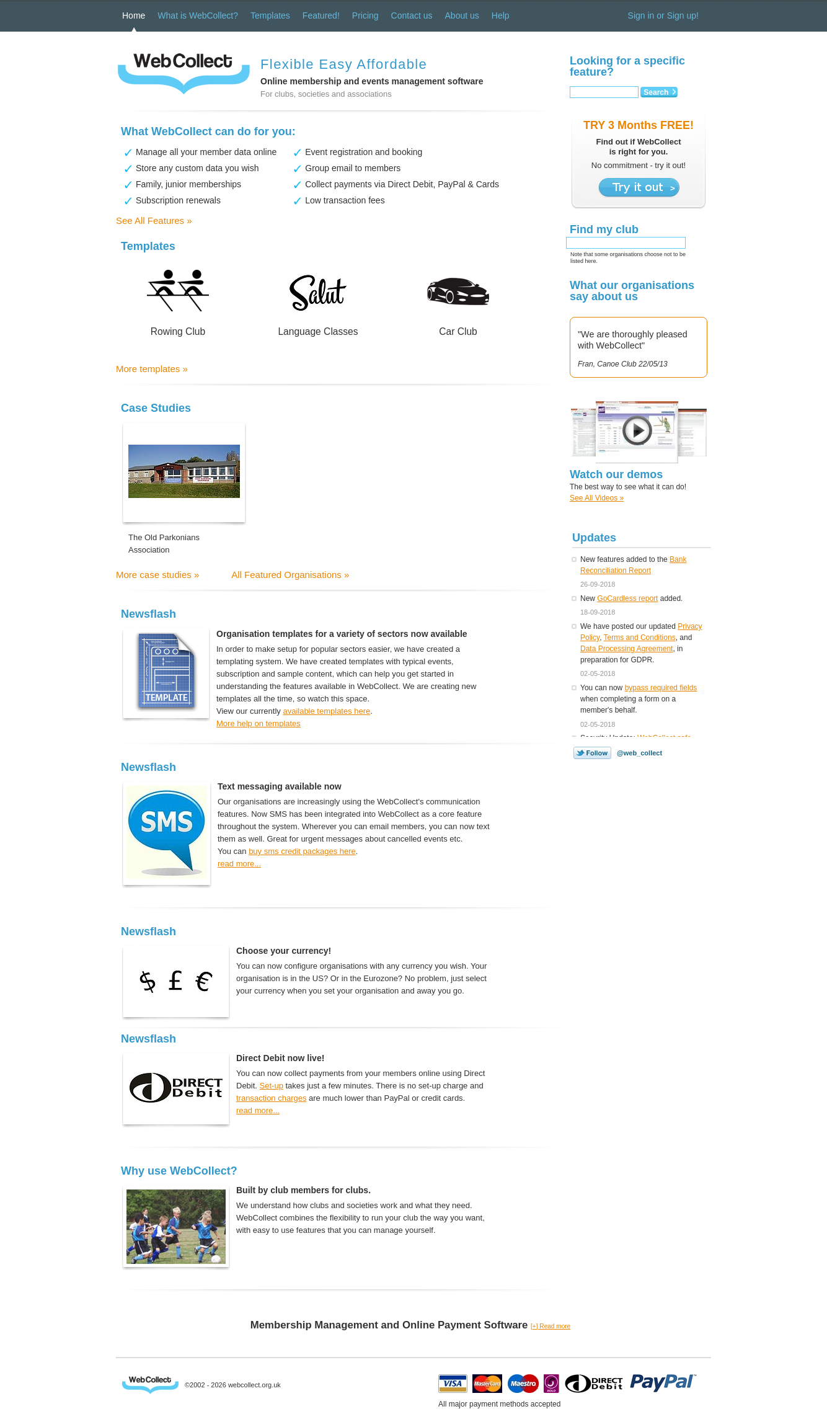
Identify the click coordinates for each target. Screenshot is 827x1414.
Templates (270, 15)
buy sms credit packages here (302, 851)
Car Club (458, 331)
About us (462, 15)
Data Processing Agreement (626, 648)
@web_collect (639, 753)
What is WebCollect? (197, 15)
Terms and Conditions (640, 637)
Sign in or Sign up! (663, 15)
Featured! (321, 15)
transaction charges (271, 1098)
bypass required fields (661, 687)
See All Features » (154, 220)
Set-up (271, 1085)
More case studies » (157, 574)
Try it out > (638, 188)
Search (655, 92)
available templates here (326, 711)
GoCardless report (627, 598)
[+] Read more (550, 1326)
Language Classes (318, 331)
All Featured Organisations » (290, 574)
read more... (239, 863)
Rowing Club (178, 331)
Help (501, 15)
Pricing (365, 15)
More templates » (152, 368)
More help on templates (258, 723)
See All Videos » (597, 498)
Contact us (412, 15)
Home (133, 15)
